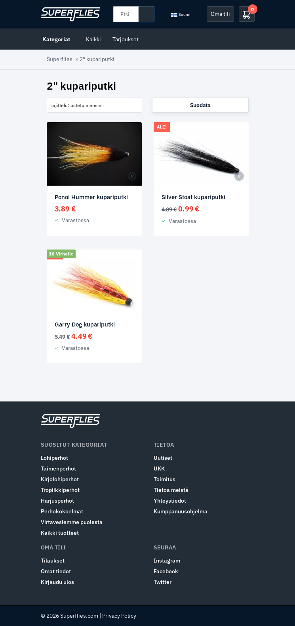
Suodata (200, 105)
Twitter (162, 582)
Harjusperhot (57, 500)
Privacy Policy (119, 615)
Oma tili (220, 13)
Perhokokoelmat (62, 511)
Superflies (59, 59)
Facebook (166, 571)
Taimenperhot (58, 468)
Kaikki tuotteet (60, 532)
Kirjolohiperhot (60, 479)
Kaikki (93, 39)
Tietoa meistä (171, 490)
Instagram (167, 560)
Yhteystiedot (170, 500)
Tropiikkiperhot (60, 490)
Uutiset (163, 457)
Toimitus (164, 479)
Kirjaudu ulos (57, 582)
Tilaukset (53, 560)
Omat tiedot (56, 571)
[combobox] (94, 105)
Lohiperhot (54, 457)
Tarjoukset (125, 39)
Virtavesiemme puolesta (72, 522)
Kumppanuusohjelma (180, 511)
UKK (159, 468)
